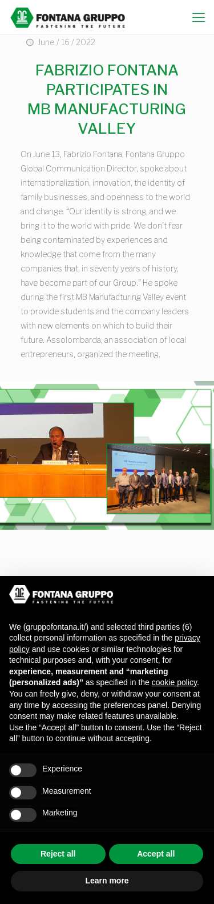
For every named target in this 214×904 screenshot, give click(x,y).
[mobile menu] (198, 17)
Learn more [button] (106, 880)
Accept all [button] (156, 853)
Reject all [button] (58, 853)
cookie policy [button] (174, 682)
